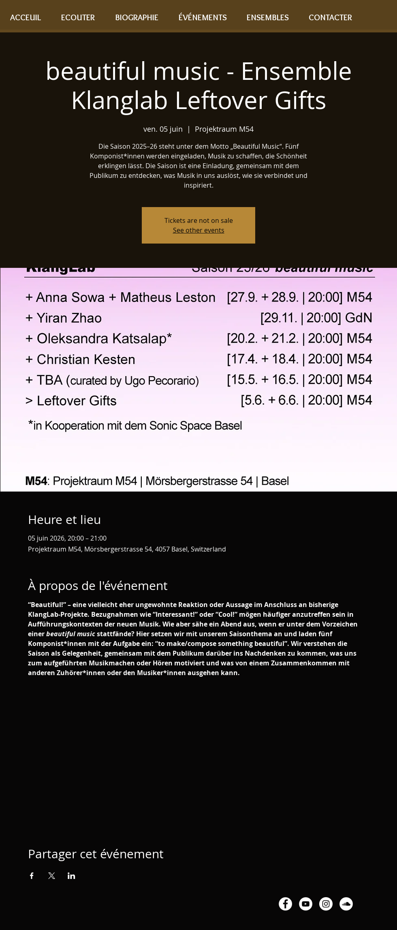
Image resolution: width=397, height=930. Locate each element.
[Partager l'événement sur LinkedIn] (71, 875)
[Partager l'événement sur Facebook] (32, 875)
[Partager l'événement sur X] (51, 875)
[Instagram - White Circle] (326, 904)
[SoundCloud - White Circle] (346, 904)
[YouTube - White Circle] (305, 904)
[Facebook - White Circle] (285, 904)
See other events (198, 230)
